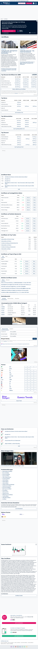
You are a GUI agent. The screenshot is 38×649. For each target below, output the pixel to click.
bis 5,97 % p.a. (17, 86)
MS (10, 383)
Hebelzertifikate (5, 481)
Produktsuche (3, 331)
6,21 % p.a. (19, 120)
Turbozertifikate (5, 496)
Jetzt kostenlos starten (8, 31)
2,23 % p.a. (19, 144)
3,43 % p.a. (27, 124)
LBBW (10, 379)
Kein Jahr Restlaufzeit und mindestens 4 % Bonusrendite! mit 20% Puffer (16, 288)
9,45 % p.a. (19, 110)
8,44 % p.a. (19, 122)
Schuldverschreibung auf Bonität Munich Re (9, 243)
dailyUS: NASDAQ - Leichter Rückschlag (12, 443)
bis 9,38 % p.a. (17, 81)
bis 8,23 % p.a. (17, 79)
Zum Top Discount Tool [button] (19, 147)
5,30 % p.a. (35, 138)
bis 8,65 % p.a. (34, 81)
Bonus (35, 197)
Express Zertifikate (10, 643)
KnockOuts (17, 298)
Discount (28, 197)
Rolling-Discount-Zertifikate (7, 494)
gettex (10, 368)
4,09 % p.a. (35, 122)
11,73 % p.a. (34, 136)
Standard (11, 328)
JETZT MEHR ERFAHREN (19, 636)
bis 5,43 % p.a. (34, 84)
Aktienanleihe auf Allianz (6, 248)
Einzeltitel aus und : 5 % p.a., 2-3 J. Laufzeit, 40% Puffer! (15, 292)
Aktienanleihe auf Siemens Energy (7, 239)
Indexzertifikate (5, 483)
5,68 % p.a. (27, 120)
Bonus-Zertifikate (5, 472)
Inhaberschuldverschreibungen (8, 484)
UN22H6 (2, 314)
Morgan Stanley (5, 328)
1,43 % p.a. (28, 138)
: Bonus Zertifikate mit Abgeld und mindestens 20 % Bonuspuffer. (15, 290)
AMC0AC (3, 312)
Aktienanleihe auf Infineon (6, 241)
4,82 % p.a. (27, 126)
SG (9, 385)
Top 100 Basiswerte (4, 336)
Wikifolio (11, 390)
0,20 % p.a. (27, 106)
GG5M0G (3, 306)
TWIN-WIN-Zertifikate (6, 497)
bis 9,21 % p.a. (26, 81)
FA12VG (2, 310)
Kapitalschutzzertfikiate (6, 486)
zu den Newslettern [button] (19, 508)
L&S (10, 381)
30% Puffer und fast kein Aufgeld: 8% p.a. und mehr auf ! (13, 286)
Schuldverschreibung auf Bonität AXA (8, 247)
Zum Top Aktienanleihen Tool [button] (19, 128)
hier (29, 340)
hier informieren (6, 32)
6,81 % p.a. (19, 136)
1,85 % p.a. (19, 138)
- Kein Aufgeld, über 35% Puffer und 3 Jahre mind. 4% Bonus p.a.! (16, 284)
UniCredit (11, 375)
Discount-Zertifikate (6, 474)
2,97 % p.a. (19, 104)
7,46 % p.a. (35, 142)
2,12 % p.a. (28, 144)
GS (9, 370)
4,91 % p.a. (19, 140)
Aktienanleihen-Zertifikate (7, 471)
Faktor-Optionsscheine (6, 477)
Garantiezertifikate (24, 642)
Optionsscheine (10, 298)
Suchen (34, 338)
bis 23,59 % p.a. (26, 82)
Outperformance (5, 493)
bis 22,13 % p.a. (34, 82)
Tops (3, 256)
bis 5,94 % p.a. (17, 84)
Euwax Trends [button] (19, 400)
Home (2, 18)
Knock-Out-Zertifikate (6, 487)
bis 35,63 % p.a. (17, 82)
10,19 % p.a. (34, 140)
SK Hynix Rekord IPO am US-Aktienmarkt (12, 440)
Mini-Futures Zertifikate (6, 488)
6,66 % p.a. (35, 144)
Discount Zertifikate (4, 642)
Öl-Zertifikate (4, 490)
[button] (21, 3)
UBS (10, 386)
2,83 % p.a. (19, 142)
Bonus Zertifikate (11, 642)
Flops (6, 256)
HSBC (10, 374)
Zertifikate (5, 18)
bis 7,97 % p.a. (26, 79)
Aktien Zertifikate (17, 642)
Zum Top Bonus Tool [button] (19, 112)
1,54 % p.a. (19, 102)
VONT (10, 388)
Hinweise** (16, 93)
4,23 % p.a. (19, 106)
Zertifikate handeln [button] (19, 595)
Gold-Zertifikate (5, 480)
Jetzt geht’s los (7, 178)
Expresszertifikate (5, 475)
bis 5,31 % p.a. (26, 86)
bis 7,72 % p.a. (34, 79)
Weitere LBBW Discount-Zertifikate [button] (19, 89)
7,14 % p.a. (27, 122)
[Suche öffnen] (33, 3)
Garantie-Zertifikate (6, 478)
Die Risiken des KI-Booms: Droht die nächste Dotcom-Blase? (16, 176)
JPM (10, 377)
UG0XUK (3, 308)
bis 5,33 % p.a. (26, 84)
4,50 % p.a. (19, 126)
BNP (10, 366)
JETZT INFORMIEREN (19, 623)
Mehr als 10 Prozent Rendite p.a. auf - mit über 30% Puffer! (16, 282)
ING (10, 372)
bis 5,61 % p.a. (34, 86)
